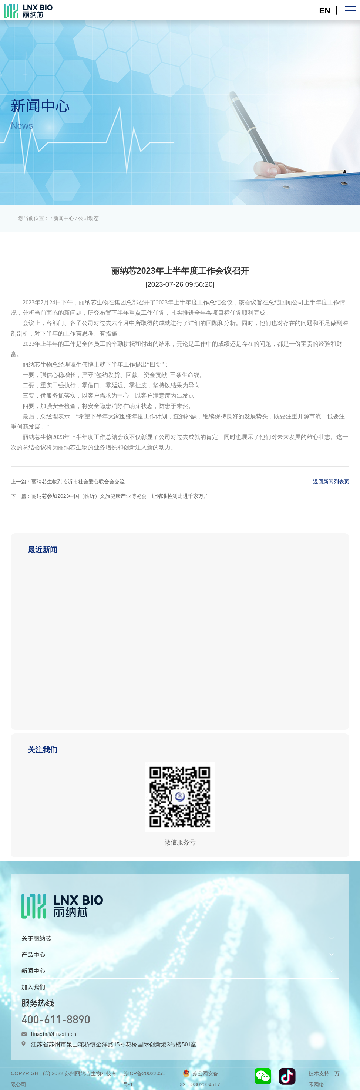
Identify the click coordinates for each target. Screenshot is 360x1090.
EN (324, 10)
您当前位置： (33, 218)
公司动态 (88, 218)
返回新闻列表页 (331, 482)
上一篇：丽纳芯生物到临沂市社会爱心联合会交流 (68, 482)
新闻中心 (63, 218)
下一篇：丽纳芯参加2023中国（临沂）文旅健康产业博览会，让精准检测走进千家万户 (110, 496)
